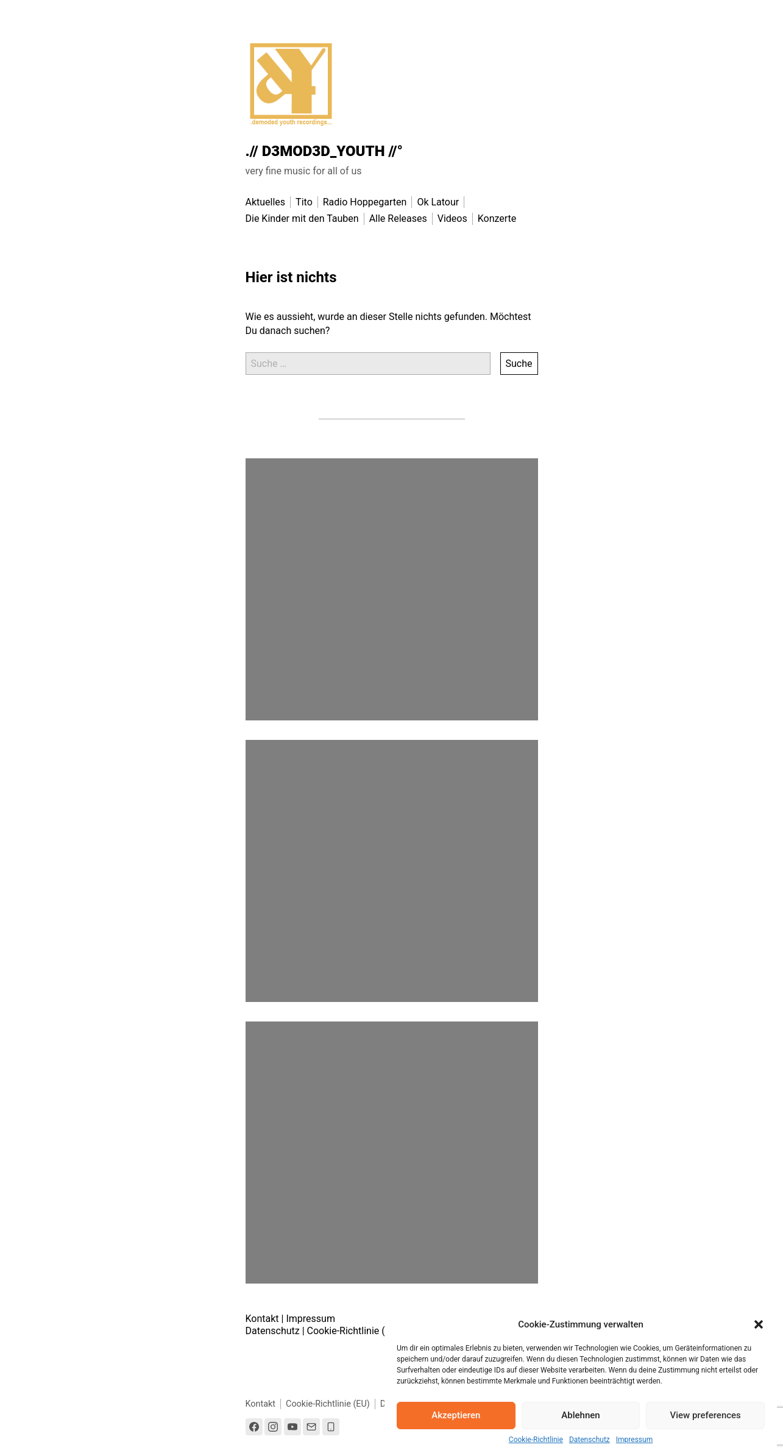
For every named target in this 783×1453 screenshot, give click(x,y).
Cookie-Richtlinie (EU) (353, 1331)
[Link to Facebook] (254, 1426)
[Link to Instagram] (273, 1426)
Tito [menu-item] (304, 202)
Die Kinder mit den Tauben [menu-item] (302, 218)
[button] (759, 1324)
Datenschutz (589, 1439)
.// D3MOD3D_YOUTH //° (324, 151)
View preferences (705, 1415)
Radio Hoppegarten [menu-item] (365, 202)
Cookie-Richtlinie (536, 1439)
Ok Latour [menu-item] (438, 202)
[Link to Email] (311, 1426)
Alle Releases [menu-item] (398, 218)
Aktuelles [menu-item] (266, 202)
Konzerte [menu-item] (497, 218)
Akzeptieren (455, 1415)
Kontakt (262, 1318)
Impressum (634, 1439)
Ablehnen (580, 1415)
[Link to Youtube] (292, 1426)
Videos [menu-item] (452, 218)
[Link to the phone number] (330, 1426)
